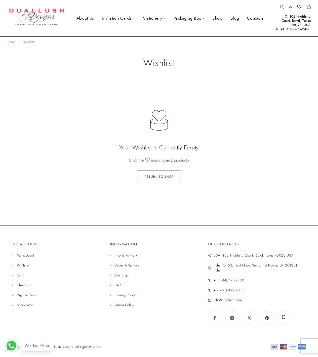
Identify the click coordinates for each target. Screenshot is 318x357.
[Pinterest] (267, 318)
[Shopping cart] (309, 7)
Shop (217, 18)
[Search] (282, 7)
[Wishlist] (299, 7)
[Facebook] (214, 318)
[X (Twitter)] (249, 318)
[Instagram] (232, 318)
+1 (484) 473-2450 (295, 29)
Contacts (255, 18)
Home (11, 42)
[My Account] (290, 7)
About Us (85, 18)
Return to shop (159, 176)
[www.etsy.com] (283, 318)
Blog (234, 18)
